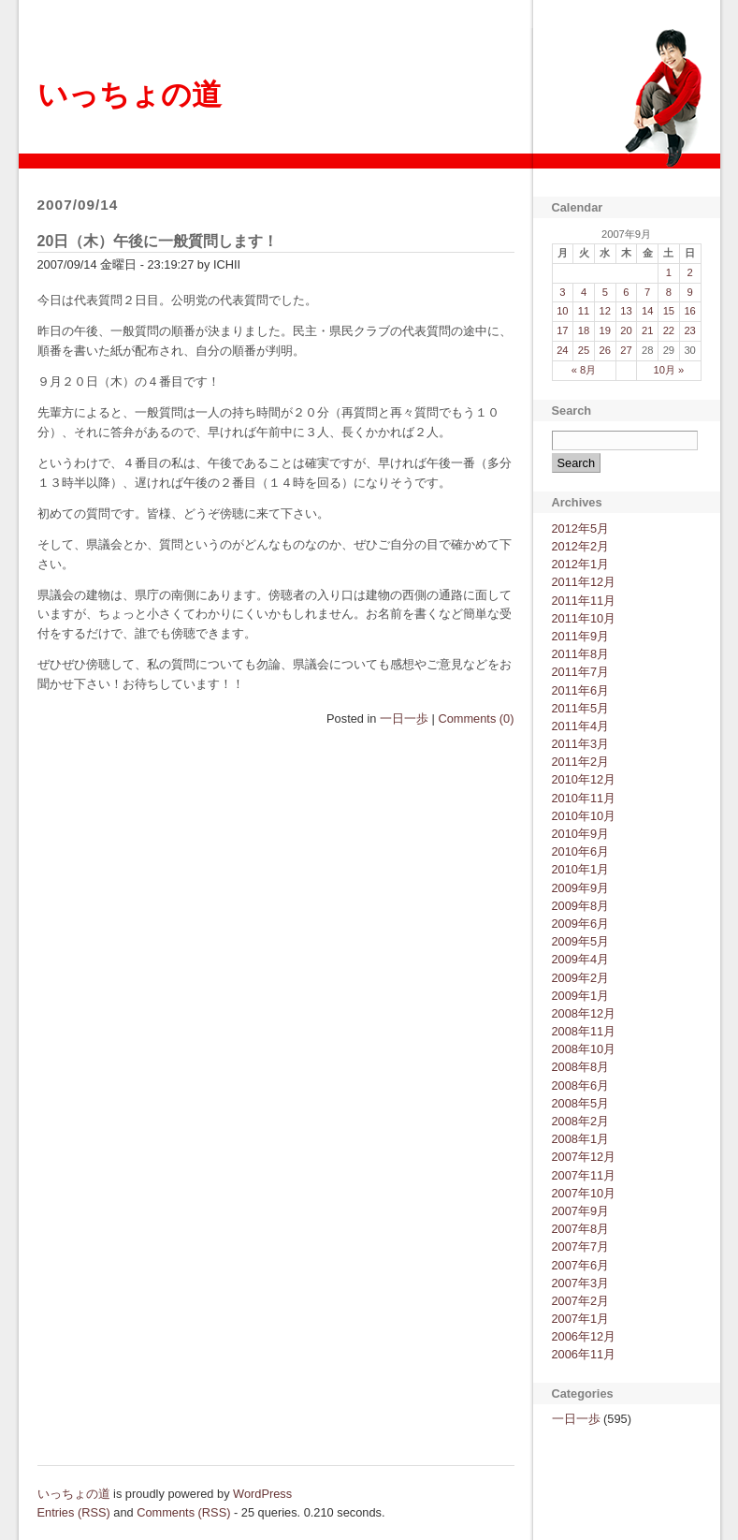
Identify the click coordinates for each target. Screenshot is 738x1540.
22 (668, 330)
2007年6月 (581, 1265)
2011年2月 (581, 762)
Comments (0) (476, 718)
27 (625, 350)
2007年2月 (581, 1301)
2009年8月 (581, 906)
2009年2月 (581, 978)
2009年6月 (581, 924)
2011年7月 (581, 672)
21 (647, 330)
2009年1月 (581, 996)
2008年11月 (584, 1031)
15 (668, 310)
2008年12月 (584, 1013)
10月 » (669, 369)
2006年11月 (584, 1354)
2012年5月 (581, 528)
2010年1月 (581, 869)
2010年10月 (584, 816)
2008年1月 (581, 1139)
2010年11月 (584, 798)
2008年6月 (581, 1085)
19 (605, 330)
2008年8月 (581, 1067)
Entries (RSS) (73, 1512)
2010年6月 (581, 851)
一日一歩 (404, 718)
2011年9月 (581, 636)
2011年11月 (584, 601)
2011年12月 (584, 582)
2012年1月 (581, 564)
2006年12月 (584, 1336)
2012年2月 (581, 546)
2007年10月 (584, 1193)
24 (562, 350)
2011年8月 (581, 654)
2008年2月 (581, 1121)
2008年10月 (584, 1049)
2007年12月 (584, 1157)
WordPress (262, 1494)
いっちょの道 (129, 94)
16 (689, 310)
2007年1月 (581, 1319)
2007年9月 (581, 1211)
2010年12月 (584, 779)
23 (689, 330)
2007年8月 (581, 1229)
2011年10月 (584, 618)
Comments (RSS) (183, 1512)
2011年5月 (581, 708)
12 (605, 310)
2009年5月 (581, 941)
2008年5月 (581, 1103)
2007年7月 (581, 1246)
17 (562, 330)
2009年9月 (581, 888)
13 (625, 310)
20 (625, 330)
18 (583, 330)
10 (562, 310)
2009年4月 (581, 959)
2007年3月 (581, 1283)
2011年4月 (581, 726)
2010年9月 (581, 834)
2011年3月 (581, 744)
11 (583, 310)
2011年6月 (581, 690)
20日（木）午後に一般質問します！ (158, 241)
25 (583, 350)
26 (605, 350)
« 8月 (584, 369)
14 (647, 310)
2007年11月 (584, 1175)
